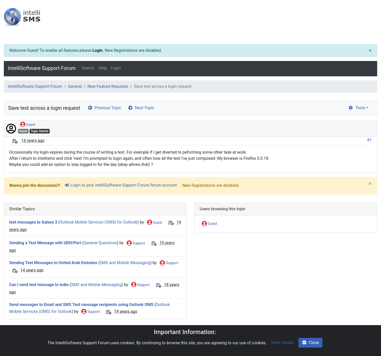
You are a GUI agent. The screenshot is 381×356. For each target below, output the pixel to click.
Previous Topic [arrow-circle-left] (104, 107)
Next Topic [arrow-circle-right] (141, 107)
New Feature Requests (108, 86)
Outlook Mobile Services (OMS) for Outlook (98, 222)
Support (136, 243)
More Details (282, 342)
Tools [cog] (356, 107)
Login (97, 50)
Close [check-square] (310, 342)
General (75, 86)
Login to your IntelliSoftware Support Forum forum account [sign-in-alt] (120, 185)
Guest (27, 124)
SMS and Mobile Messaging (125, 262)
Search (88, 68)
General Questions (100, 243)
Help (102, 68)
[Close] (370, 50)
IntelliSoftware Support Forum (42, 68)
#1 (369, 140)
